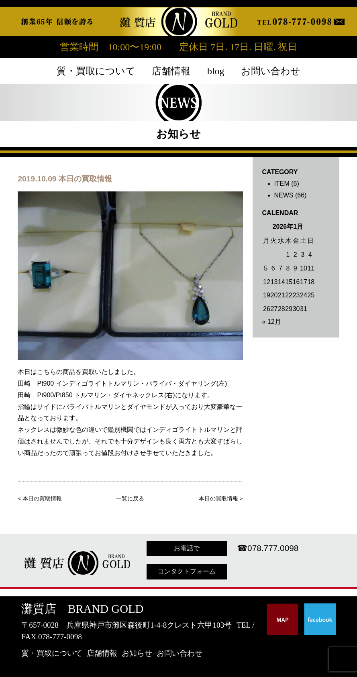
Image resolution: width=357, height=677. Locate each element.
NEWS (284, 195)
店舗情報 (171, 71)
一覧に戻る (130, 499)
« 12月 (271, 321)
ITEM (282, 183)
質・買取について (96, 71)
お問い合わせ (270, 71)
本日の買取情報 (42, 499)
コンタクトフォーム (187, 571)
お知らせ (137, 653)
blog (215, 71)
